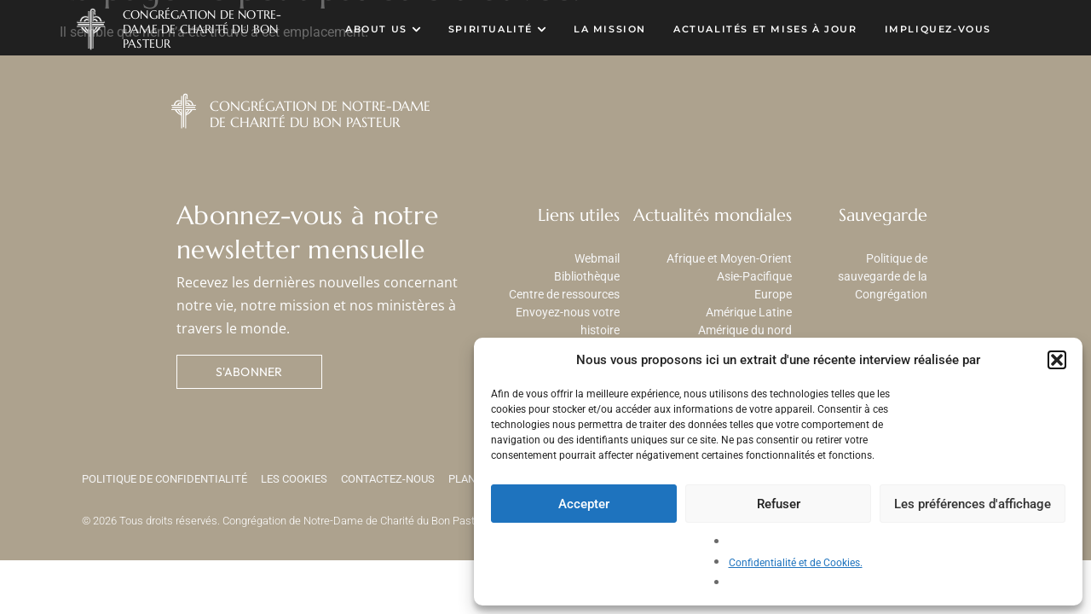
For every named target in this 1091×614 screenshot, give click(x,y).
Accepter (583, 504)
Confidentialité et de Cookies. (796, 563)
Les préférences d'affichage (972, 504)
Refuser (778, 504)
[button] (1056, 359)
